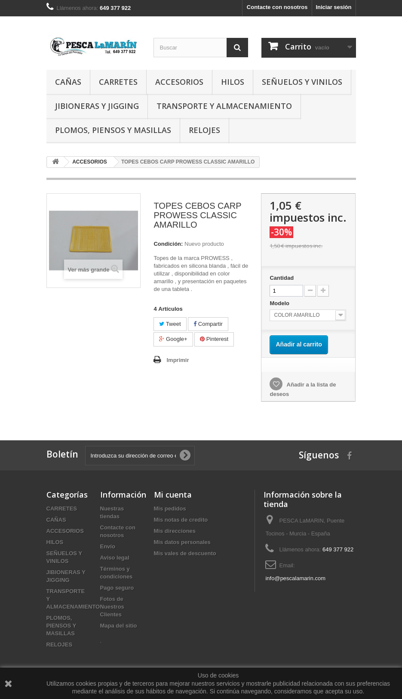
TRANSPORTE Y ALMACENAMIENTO (224, 106)
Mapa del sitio (118, 625)
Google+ (173, 339)
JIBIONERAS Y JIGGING (97, 106)
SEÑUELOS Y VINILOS (302, 82)
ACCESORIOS (179, 82)
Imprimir (177, 360)
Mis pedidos (170, 508)
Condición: (168, 244)
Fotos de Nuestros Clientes (112, 607)
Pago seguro (117, 588)
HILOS (232, 82)
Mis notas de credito (181, 520)
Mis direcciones (175, 531)
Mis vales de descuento (185, 553)
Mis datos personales (182, 542)
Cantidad (282, 278)
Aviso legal (114, 557)
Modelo (280, 303)
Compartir (208, 324)
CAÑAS (68, 82)
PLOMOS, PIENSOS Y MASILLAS (113, 130)
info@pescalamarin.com (295, 578)
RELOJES (204, 130)
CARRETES (118, 82)
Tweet (170, 324)
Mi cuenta (173, 494)
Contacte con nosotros (277, 7)
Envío (107, 546)
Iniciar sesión (333, 7)
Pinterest (214, 339)
